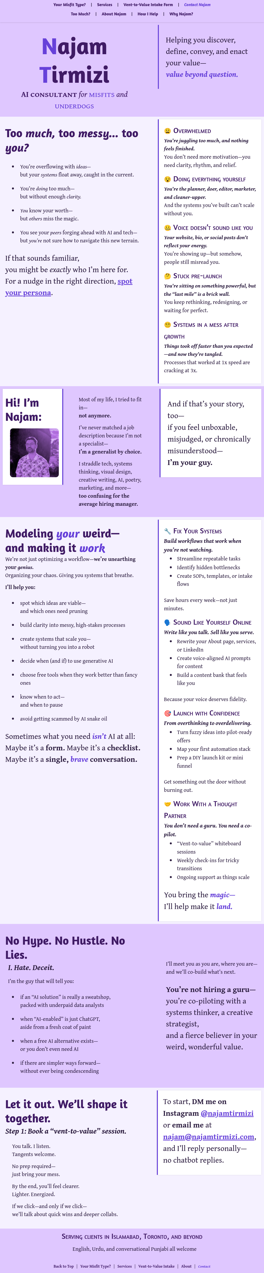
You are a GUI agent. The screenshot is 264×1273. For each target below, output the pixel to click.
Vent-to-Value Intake (156, 1266)
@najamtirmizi (227, 1113)
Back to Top (64, 1266)
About (186, 1266)
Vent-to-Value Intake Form (148, 4)
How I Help (148, 13)
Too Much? (81, 13)
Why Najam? (181, 13)
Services (104, 4)
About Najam (114, 13)
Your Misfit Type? (69, 4)
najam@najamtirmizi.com (208, 1136)
